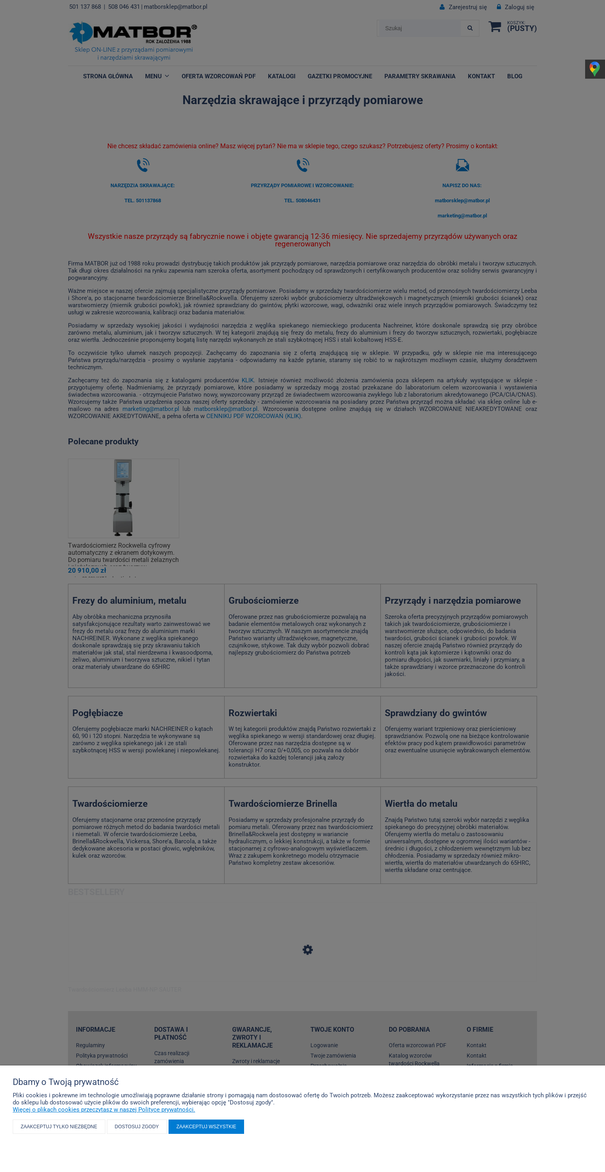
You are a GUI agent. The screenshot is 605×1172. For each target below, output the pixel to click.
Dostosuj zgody (137, 1126)
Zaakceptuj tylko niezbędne (59, 1126)
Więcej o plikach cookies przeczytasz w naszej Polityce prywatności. (104, 1109)
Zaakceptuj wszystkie (206, 1126)
